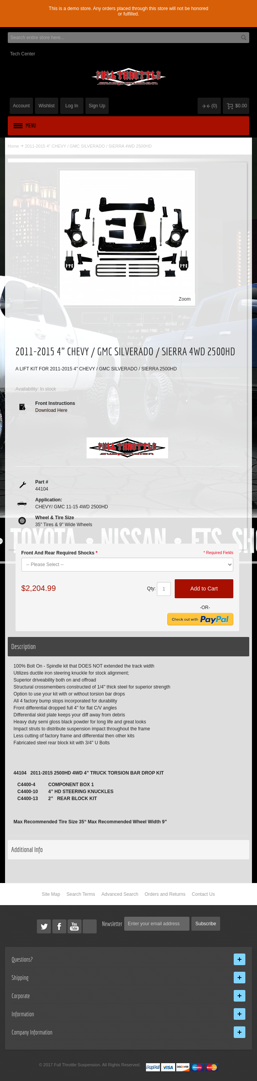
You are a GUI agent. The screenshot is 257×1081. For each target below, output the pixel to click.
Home (13, 146)
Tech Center (22, 54)
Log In (71, 105)
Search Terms (80, 894)
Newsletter (112, 923)
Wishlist (46, 105)
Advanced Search (119, 894)
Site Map (51, 894)
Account (21, 105)
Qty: (151, 588)
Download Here (51, 410)
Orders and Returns (164, 894)
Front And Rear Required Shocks (59, 552)
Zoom (185, 299)
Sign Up (97, 105)
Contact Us (203, 894)
